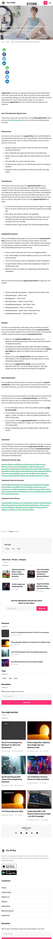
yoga (13, 548)
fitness (7, 548)
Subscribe (45, 3)
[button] (33, 4)
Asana (18, 548)
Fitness (4, 22)
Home (3, 41)
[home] (8, 3)
